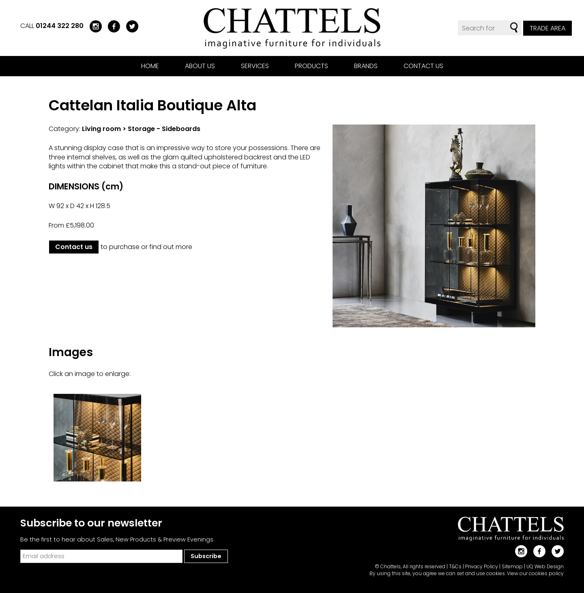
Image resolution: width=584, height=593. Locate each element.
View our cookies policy (535, 573)
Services (255, 66)
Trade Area (547, 28)
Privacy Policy (481, 566)
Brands (366, 66)
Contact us (423, 66)
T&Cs (455, 566)
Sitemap (512, 566)
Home (150, 66)
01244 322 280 (60, 25)
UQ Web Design (545, 566)
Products (311, 66)
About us (200, 66)
